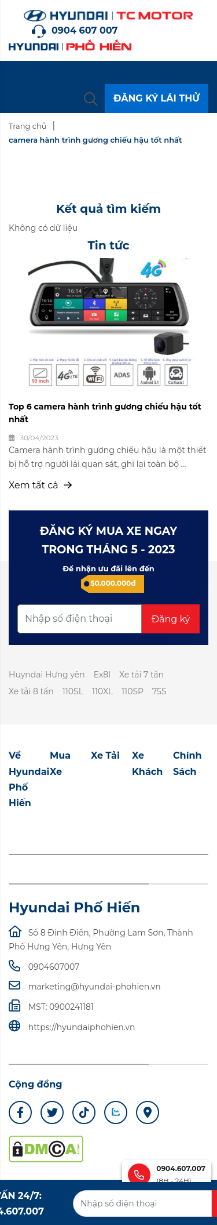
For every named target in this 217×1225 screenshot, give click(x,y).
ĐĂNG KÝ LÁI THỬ (156, 98)
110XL (102, 691)
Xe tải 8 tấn (31, 691)
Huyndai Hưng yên (47, 674)
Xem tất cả (40, 485)
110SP (133, 691)
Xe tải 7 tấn (141, 674)
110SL (72, 691)
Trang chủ (27, 126)
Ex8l (102, 674)
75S (159, 691)
